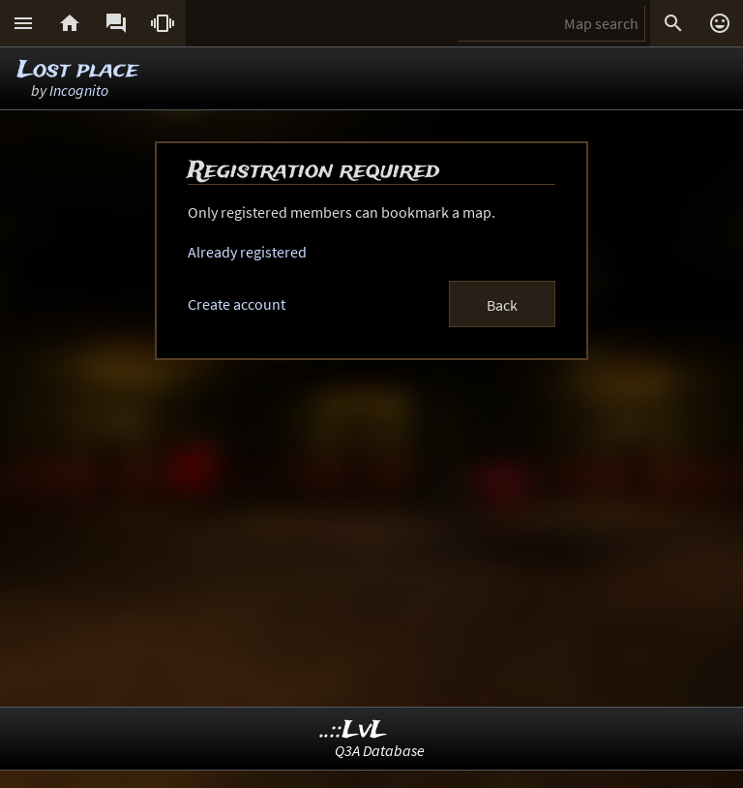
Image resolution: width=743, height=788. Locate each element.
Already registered (247, 251)
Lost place (77, 70)
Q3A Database (380, 750)
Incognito (78, 90)
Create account (236, 304)
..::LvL (353, 730)
